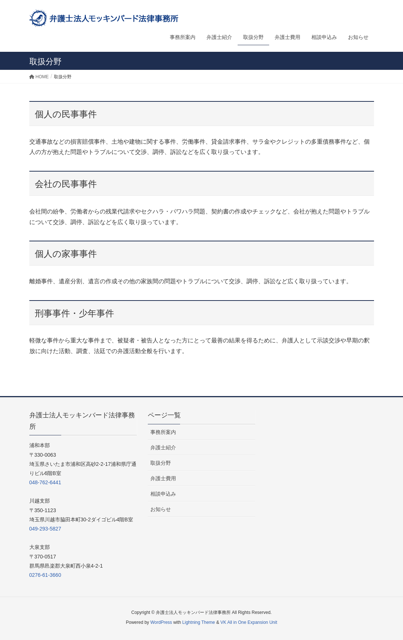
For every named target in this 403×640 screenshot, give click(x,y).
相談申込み (163, 494)
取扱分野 (160, 463)
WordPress (161, 622)
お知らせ (160, 509)
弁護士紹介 (163, 447)
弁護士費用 (163, 478)
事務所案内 (163, 432)
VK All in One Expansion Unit (248, 622)
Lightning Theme (198, 622)
